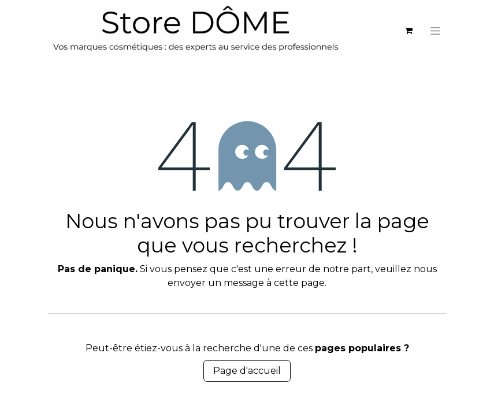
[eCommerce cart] (409, 30)
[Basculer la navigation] (435, 30)
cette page (299, 282)
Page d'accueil (247, 370)
